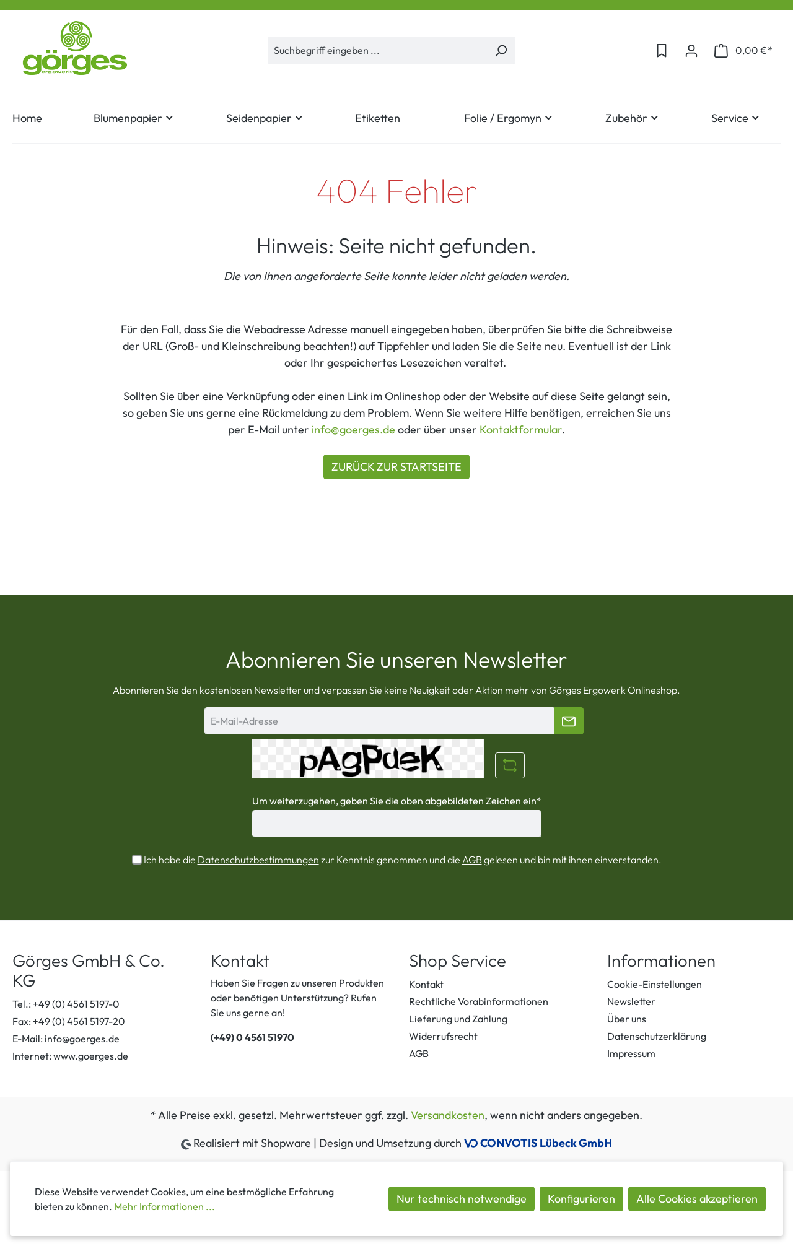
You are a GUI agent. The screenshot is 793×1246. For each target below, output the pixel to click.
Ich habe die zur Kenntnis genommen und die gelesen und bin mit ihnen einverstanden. (403, 859)
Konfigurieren (581, 1199)
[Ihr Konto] (691, 50)
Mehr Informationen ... (164, 1206)
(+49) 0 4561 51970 (252, 1037)
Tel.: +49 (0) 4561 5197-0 (66, 1004)
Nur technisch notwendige (461, 1199)
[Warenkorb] (743, 50)
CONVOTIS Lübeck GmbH (546, 1143)
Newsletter (631, 1001)
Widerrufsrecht (443, 1036)
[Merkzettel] (662, 50)
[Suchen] (500, 50)
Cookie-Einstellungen (654, 984)
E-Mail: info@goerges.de (66, 1038)
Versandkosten (447, 1115)
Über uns (626, 1019)
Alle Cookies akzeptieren (697, 1199)
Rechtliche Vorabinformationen (478, 1001)
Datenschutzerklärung (656, 1036)
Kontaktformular (521, 429)
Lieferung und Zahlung (458, 1019)
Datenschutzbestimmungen (258, 859)
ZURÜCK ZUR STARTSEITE (396, 467)
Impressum (631, 1053)
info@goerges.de (353, 429)
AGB (472, 859)
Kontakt (426, 984)
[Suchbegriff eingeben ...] (377, 50)
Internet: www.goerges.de (70, 1056)
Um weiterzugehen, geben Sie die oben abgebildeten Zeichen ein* (396, 801)
